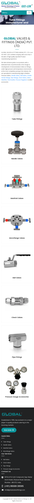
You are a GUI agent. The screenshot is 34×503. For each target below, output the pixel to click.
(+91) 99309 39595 (14, 486)
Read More (9, 430)
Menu (4, 12)
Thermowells (11, 80)
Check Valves (22, 77)
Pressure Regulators (21, 80)
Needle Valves (15, 75)
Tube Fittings (17, 119)
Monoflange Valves (17, 238)
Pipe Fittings (14, 77)
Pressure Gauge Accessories (17, 397)
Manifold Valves (17, 198)
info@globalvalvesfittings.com (15, 490)
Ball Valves (23, 75)
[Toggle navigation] (29, 12)
